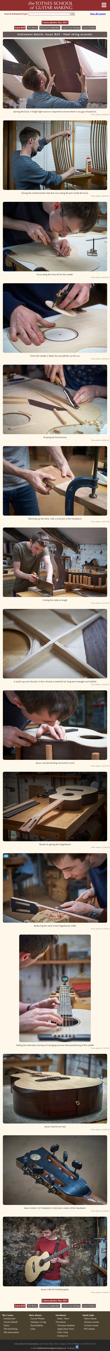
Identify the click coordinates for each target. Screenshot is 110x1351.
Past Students (36, 1325)
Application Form (65, 1328)
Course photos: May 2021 (55, 22)
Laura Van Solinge (71, 27)
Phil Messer (89, 1328)
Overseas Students (66, 1325)
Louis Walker (89, 27)
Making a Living (38, 1322)
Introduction (9, 1318)
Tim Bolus (32, 27)
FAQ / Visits (62, 1332)
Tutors (6, 1325)
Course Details (11, 1322)
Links (32, 1328)
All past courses (91, 1322)
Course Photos (37, 1318)
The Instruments (11, 1332)
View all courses (98, 13)
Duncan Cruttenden (49, 27)
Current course (91, 1325)
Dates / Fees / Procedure (63, 1320)
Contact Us (62, 1335)
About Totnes (90, 1318)
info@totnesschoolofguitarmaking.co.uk (51, 1348)
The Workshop (11, 1328)
